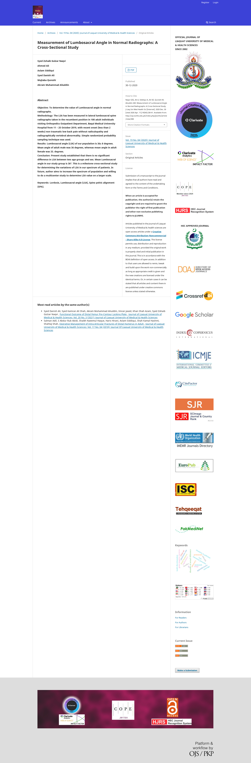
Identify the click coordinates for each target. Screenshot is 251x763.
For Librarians (181, 627)
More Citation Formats (138, 124)
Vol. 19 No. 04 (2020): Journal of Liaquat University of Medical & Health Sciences (97, 32)
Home (40, 32)
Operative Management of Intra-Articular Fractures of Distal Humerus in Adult (101, 323)
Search (211, 22)
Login (215, 2)
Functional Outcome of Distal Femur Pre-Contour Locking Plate (93, 314)
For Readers (180, 617)
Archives (50, 22)
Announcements (69, 22)
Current (37, 22)
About (86, 22)
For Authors (180, 622)
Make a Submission (187, 670)
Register (205, 2)
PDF (132, 70)
